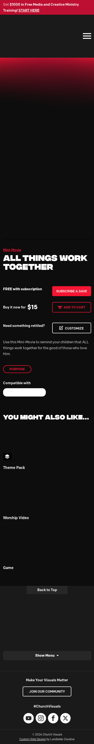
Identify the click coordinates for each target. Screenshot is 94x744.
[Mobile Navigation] (86, 36)
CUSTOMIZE (74, 328)
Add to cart (74, 307)
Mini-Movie (12, 250)
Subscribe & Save (71, 291)
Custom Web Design (32, 739)
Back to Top (47, 590)
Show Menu (45, 655)
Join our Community (47, 691)
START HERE (28, 10)
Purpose (17, 369)
